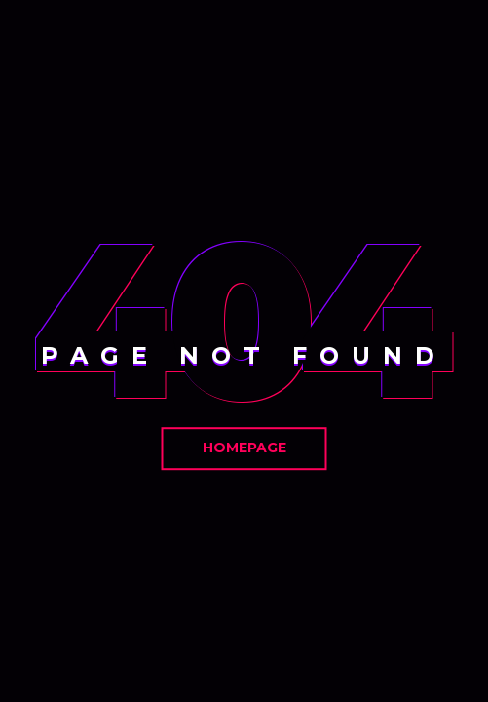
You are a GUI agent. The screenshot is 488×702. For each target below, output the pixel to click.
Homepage (244, 447)
